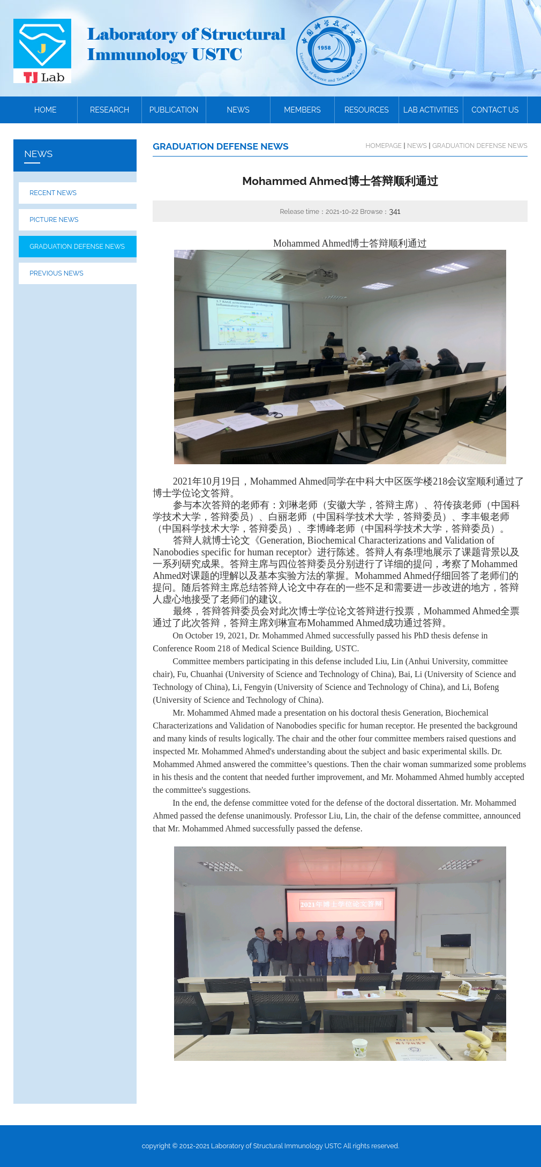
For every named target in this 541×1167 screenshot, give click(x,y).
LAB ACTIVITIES (431, 110)
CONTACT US (495, 110)
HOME (45, 110)
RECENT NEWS (53, 193)
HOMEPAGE (383, 146)
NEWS (238, 110)
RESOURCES (366, 110)
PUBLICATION (174, 110)
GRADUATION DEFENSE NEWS (77, 246)
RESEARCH (109, 110)
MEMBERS (302, 110)
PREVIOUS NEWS (56, 273)
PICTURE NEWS (53, 219)
